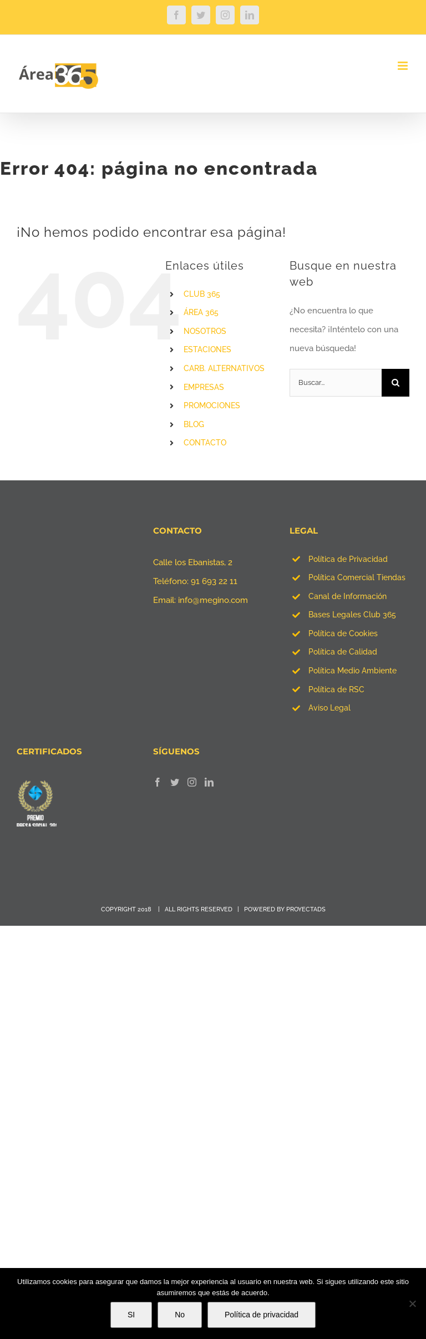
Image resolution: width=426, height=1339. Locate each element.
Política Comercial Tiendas (356, 577)
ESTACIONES (207, 349)
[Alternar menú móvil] (403, 66)
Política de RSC (336, 689)
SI (131, 1314)
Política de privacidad (261, 1314)
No (180, 1314)
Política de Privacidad (348, 559)
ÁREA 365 (201, 312)
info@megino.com (213, 600)
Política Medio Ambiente (352, 670)
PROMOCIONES (212, 405)
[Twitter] (174, 782)
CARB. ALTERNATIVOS (224, 368)
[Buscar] (395, 383)
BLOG (194, 424)
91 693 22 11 (214, 581)
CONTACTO (205, 442)
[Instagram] (191, 782)
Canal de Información (347, 596)
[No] (412, 1303)
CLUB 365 (202, 294)
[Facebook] (157, 782)
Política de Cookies (343, 633)
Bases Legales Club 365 (352, 614)
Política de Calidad (342, 651)
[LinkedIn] (209, 782)
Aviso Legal (329, 707)
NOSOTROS (205, 331)
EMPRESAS (204, 387)
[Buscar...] (336, 383)
